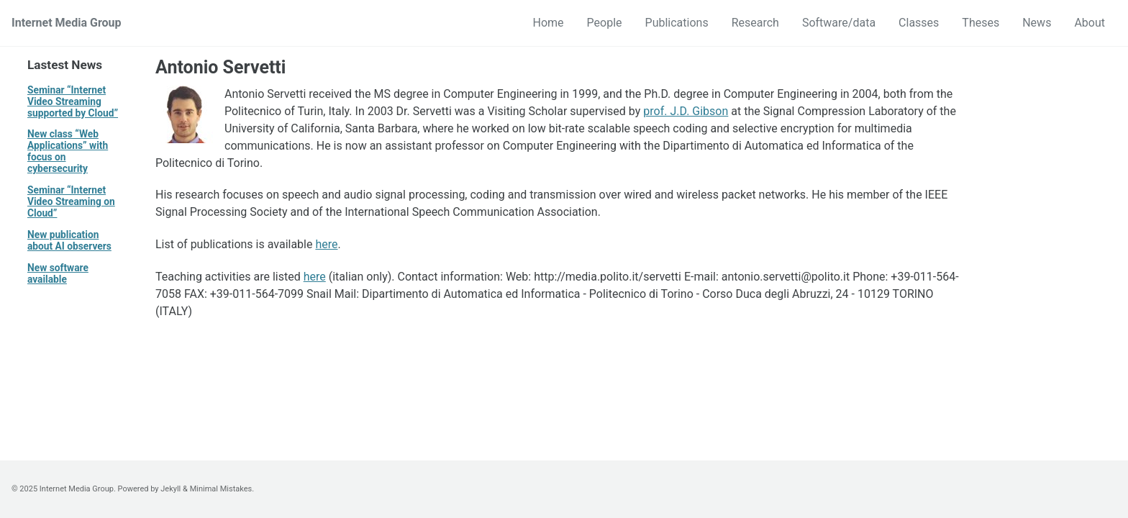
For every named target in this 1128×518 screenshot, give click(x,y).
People (604, 22)
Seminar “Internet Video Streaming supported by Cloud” (72, 101)
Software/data (838, 22)
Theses (980, 22)
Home (548, 22)
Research (755, 22)
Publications (677, 22)
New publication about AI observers (69, 240)
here (326, 244)
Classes (919, 22)
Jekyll (170, 489)
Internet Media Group (67, 22)
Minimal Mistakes (221, 489)
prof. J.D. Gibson (685, 111)
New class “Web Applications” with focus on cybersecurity (67, 151)
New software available (57, 273)
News (1036, 22)
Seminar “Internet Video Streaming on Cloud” (71, 201)
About (1089, 22)
